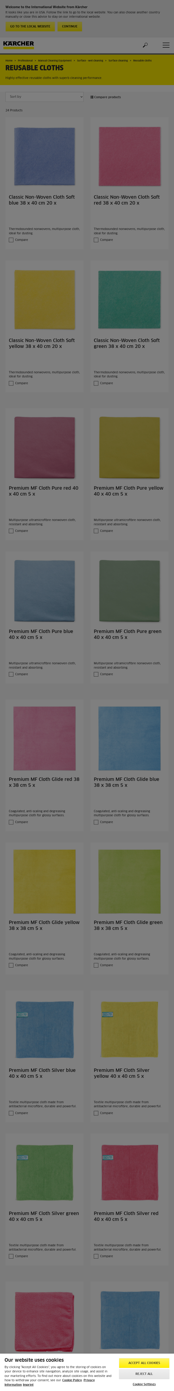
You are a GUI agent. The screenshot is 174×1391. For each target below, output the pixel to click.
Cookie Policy (72, 1380)
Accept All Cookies (144, 1363)
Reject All (144, 1374)
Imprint (28, 1385)
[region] (87, 1372)
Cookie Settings (144, 1384)
